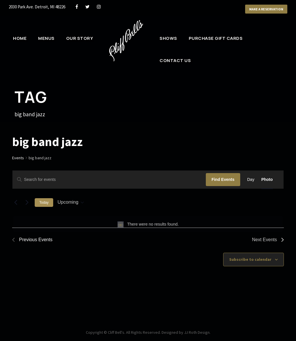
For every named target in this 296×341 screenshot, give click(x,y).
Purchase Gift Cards (215, 38)
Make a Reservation (264, 9)
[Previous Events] (15, 202)
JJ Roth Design (199, 332)
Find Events (223, 179)
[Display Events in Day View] (250, 179)
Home (20, 38)
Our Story (79, 38)
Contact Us (174, 60)
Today (44, 203)
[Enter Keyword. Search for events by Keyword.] (109, 179)
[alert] (148, 224)
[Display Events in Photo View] (267, 179)
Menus (46, 38)
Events (18, 157)
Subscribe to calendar (250, 259)
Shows (168, 38)
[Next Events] (26, 202)
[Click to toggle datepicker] (71, 202)
